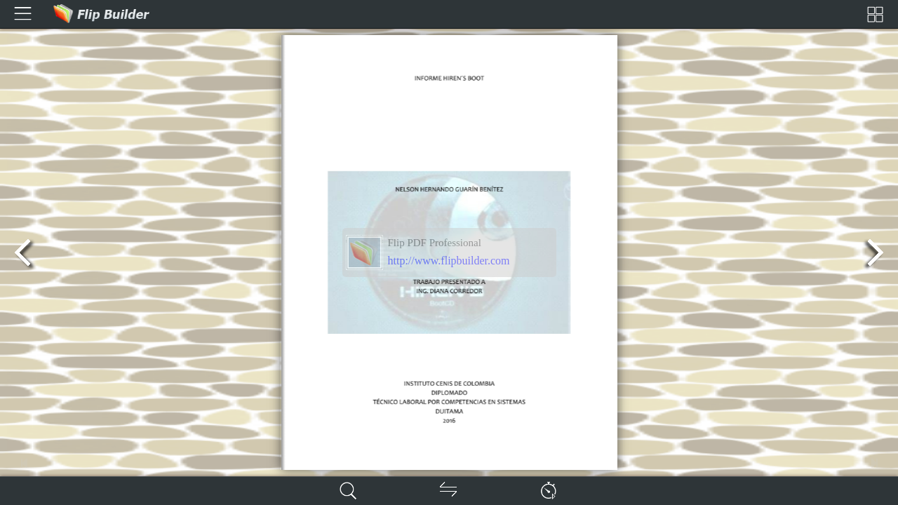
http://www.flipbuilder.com (449, 261)
